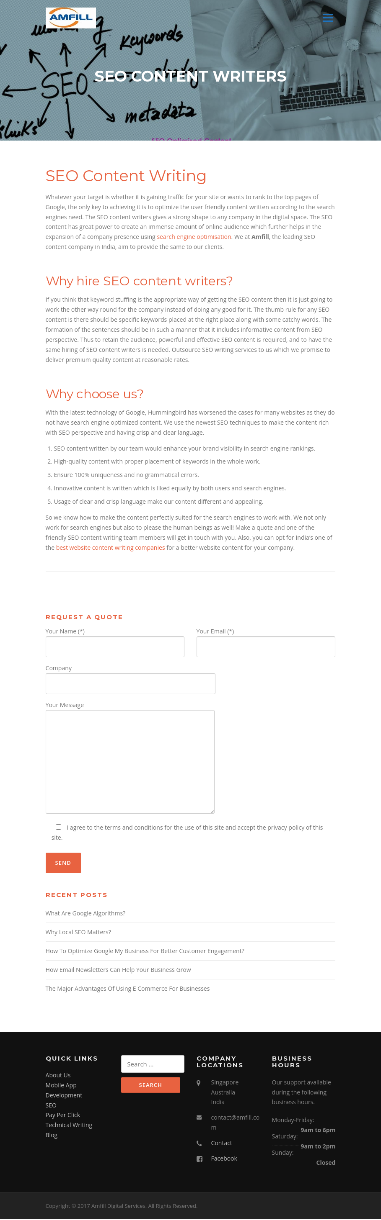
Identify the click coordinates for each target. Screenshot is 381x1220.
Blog (52, 1136)
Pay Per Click (63, 1116)
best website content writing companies (110, 548)
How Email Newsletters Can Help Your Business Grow (118, 970)
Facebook (224, 1159)
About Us (58, 1076)
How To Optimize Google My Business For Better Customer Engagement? (145, 952)
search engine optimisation (194, 237)
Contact (221, 1144)
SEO (51, 1106)
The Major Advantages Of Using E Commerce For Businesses (128, 989)
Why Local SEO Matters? (78, 933)
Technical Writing (69, 1126)
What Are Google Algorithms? (86, 914)
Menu (328, 18)
